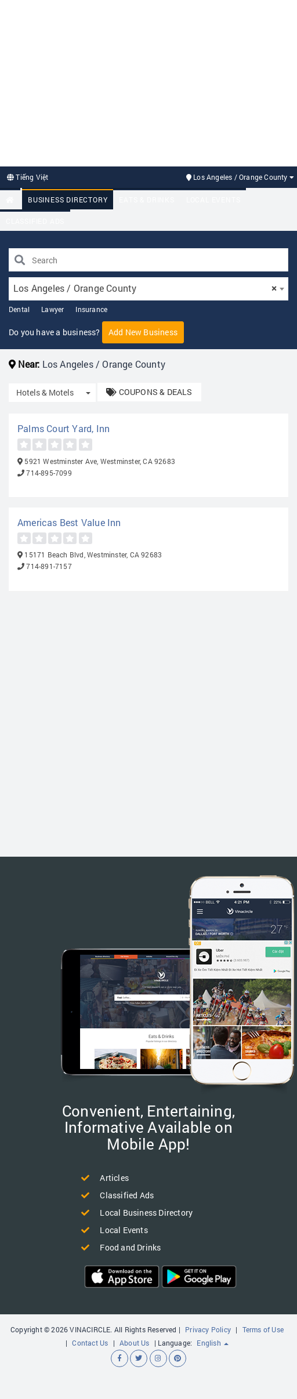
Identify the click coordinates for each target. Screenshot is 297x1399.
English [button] (213, 1342)
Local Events (213, 199)
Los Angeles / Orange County (240, 177)
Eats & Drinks (146, 199)
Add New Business (143, 332)
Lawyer (52, 309)
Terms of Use (263, 1329)
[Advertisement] (146, 82)
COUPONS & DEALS (149, 391)
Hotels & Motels (45, 392)
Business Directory (67, 199)
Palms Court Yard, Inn (63, 428)
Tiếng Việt (27, 177)
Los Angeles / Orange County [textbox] (145, 288)
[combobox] (148, 288)
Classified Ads (35, 221)
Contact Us (90, 1342)
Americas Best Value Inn (69, 522)
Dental (19, 309)
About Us (134, 1342)
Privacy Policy (208, 1329)
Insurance (91, 309)
